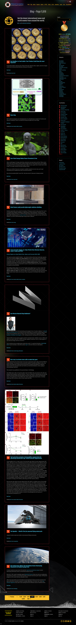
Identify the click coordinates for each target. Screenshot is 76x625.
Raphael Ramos (64, 137)
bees (60, 80)
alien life (60, 72)
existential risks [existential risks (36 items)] (61, 41)
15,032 (23, 599)
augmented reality (62, 78)
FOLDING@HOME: (47, 614)
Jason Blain (63, 148)
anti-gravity (61, 73)
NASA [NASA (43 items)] (67, 47)
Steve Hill (62, 142)
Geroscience (61, 162)
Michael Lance (64, 146)
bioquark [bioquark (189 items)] (62, 37)
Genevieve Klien (64, 105)
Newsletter (57, 4)
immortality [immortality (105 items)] (63, 44)
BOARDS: (60, 613)
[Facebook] (61, 621)
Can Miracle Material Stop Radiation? (20, 314)
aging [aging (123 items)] (60, 34)
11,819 (36, 597)
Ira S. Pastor (63, 151)
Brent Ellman (63, 145)
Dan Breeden (63, 112)
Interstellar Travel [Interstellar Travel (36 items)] (68, 44)
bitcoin (60, 88)
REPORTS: (32, 614)
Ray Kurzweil (61, 65)
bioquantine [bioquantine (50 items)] (67, 35)
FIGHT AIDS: (18, 614)
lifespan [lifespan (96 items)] (60, 47)
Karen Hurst (63, 120)
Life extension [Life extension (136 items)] (67, 45)
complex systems (62, 94)
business (20, 279)
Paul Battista (63, 115)
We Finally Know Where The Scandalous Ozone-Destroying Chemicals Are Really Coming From (26, 566)
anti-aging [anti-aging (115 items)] (68, 34)
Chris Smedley (63, 152)
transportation (16, 541)
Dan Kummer (63, 124)
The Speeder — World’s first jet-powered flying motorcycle (26, 531)
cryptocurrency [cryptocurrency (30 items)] (65, 39)
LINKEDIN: (46, 611)
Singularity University (63, 67)
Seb (61, 143)
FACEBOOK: (18, 611)
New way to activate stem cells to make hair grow (24, 360)
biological (61, 83)
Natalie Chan (63, 140)
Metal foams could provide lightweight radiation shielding (26, 207)
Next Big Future (62, 166)
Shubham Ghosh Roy (65, 109)
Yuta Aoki (63, 131)
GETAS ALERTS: (61, 611)
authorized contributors (27, 23)
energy (15, 222)
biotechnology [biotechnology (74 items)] (61, 38)
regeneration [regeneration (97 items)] (61, 49)
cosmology (61, 96)
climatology (15, 588)
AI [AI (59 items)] (61, 34)
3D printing (61, 60)
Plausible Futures (62, 168)
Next (28, 599)
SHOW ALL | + (61, 154)
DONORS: (46, 613)
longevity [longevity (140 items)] (64, 47)
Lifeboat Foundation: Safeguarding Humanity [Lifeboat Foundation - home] (14, 5)
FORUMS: (46, 616)
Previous (12, 597)
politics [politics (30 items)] (60, 48)
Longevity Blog (62, 163)
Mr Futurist (61, 165)
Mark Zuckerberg (62, 70)
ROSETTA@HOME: (19, 616)
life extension (21, 384)
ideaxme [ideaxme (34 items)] (59, 44)
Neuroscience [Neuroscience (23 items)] (69, 47)
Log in (20, 23)
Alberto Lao (63, 134)
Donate (49, 4)
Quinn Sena (11, 73)
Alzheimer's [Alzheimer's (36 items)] (64, 34)
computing (20, 126)
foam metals (23, 215)
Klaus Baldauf (63, 128)
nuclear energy (16, 351)
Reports (42, 4)
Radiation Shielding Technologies (14, 335)
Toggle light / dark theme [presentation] (70, 1)
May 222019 (8, 62)
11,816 (24, 597)
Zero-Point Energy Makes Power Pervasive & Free (23, 158)
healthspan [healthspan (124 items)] (66, 42)
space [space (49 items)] (60, 51)
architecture (61, 74)
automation (61, 79)
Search (70, 19)
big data (60, 81)
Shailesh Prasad (64, 114)
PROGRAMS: (60, 614)
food (14, 73)
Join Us (52, 4)
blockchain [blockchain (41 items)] (68, 38)
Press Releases (68, 4)
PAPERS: (32, 616)
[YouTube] (68, 621)
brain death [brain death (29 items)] (60, 39)
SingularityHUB (62, 169)
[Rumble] (70, 621)
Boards (34, 4)
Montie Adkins (63, 149)
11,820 (40, 597)
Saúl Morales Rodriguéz (63, 108)
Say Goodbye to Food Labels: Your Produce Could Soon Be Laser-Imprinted (27, 62)
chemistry (61, 91)
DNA (60, 64)
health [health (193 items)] (61, 42)
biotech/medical (16, 126)
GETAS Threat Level (9, 613)
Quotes (61, 4)
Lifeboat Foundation (12, 621)
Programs (38, 4)
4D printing (61, 61)
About (29, 4)
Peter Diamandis (62, 63)
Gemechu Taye (64, 117)
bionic (60, 84)
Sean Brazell (63, 139)
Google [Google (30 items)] (59, 42)
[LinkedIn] (66, 621)
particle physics (20, 351)
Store (64, 4)
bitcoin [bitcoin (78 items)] (65, 38)
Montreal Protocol (29, 574)
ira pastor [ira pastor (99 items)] (61, 45)
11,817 (28, 597)
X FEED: (18, 613)
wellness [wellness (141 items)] (67, 52)
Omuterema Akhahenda (63, 127)
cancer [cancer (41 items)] (63, 39)
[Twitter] (64, 621)
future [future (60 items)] (67, 41)
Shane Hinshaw (64, 136)
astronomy (61, 76)
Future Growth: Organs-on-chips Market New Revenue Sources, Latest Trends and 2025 (27, 250)
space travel (15, 179)
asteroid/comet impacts (64, 75)
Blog (31, 4)
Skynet (60, 68)
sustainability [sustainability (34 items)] (63, 51)
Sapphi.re (22, 621)
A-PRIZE (45, 4)
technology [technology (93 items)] (67, 51)
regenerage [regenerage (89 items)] (67, 48)
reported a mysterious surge (32, 570)
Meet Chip (13, 115)
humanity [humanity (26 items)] (70, 42)
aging (60, 71)
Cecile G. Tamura (64, 130)
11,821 (44, 597)
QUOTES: (60, 616)
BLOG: (31, 613)
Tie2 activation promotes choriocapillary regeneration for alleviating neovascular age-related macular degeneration (26, 457)
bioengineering (62, 82)
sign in (27, 344)
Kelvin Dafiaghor (64, 118)
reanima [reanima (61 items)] (63, 48)
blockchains (61, 89)
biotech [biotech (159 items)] (67, 37)
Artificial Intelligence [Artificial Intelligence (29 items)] (62, 35)
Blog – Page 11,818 (38, 11)
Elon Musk (61, 66)
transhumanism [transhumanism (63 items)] (62, 52)
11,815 (20, 597)
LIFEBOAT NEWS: (33, 611)
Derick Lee (63, 133)
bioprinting (61, 86)
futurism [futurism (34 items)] (69, 41)
